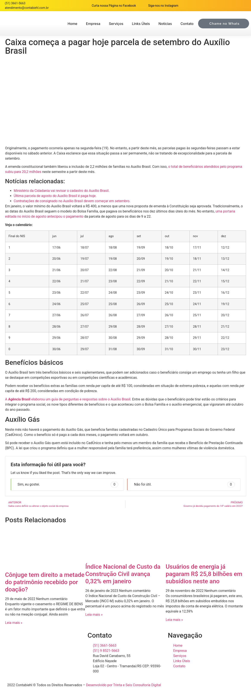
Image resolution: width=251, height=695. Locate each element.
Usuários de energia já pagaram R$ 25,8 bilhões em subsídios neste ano (204, 574)
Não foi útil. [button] (184, 484)
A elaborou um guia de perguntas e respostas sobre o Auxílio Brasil (68, 399)
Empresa (93, 23)
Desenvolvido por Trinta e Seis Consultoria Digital (123, 685)
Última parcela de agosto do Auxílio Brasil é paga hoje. (55, 196)
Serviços (116, 23)
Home (72, 23)
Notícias (165, 23)
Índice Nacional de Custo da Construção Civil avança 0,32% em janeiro (122, 574)
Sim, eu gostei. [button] (68, 484)
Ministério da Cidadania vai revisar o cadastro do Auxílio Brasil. (62, 191)
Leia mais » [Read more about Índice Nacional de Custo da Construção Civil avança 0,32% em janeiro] (94, 615)
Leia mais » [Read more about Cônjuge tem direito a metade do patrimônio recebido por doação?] (13, 623)
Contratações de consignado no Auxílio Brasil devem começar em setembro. (72, 201)
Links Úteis (141, 23)
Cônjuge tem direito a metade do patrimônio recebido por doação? (45, 582)
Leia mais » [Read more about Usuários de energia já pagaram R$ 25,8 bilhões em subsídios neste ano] (174, 620)
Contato (187, 23)
